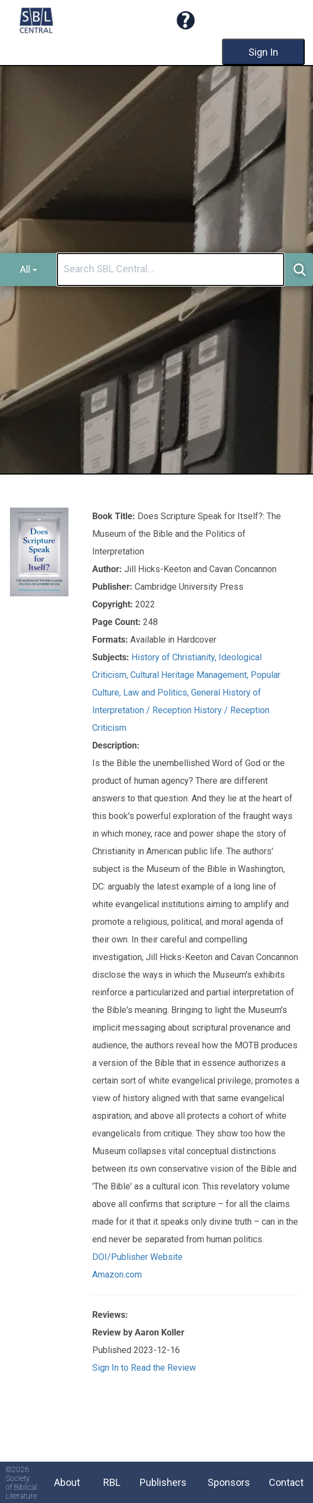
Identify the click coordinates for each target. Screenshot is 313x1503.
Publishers (163, 1482)
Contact (286, 1482)
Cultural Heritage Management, (190, 675)
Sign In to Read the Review (144, 1367)
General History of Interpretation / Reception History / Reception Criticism (180, 710)
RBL (111, 1482)
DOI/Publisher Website (137, 1257)
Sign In (263, 52)
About (67, 1482)
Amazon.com (117, 1274)
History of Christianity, (175, 657)
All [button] (28, 269)
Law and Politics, (157, 692)
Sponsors (229, 1482)
